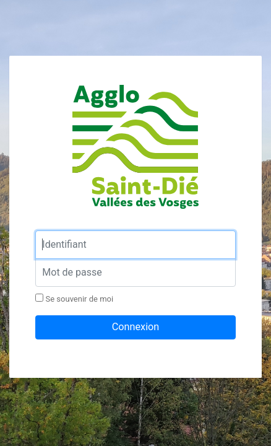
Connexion (136, 327)
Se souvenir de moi (74, 299)
